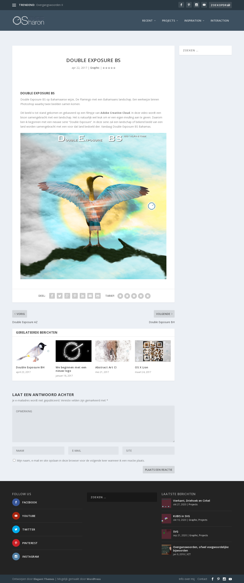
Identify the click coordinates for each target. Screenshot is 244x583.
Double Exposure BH (30, 367)
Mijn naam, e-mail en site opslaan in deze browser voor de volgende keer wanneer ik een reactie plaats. (81, 460)
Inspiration (192, 20)
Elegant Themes (44, 578)
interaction (220, 20)
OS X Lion (141, 367)
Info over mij (187, 578)
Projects (168, 20)
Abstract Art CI (106, 367)
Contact (202, 578)
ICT (189, 554)
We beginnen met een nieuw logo (71, 368)
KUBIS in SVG (181, 516)
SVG (175, 531)
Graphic (95, 67)
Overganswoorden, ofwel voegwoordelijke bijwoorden (201, 548)
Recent (147, 20)
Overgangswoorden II (49, 5)
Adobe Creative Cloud (115, 112)
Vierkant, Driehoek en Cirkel (191, 500)
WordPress (94, 578)
